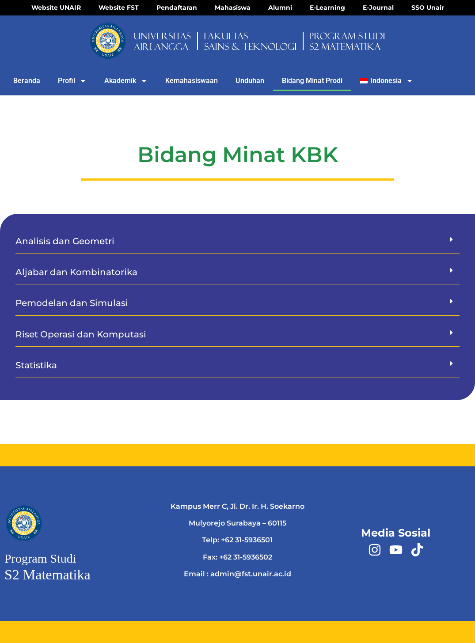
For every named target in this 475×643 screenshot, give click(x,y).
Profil (72, 81)
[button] (237, 241)
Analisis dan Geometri (64, 241)
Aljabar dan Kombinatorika (76, 272)
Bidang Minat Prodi (312, 80)
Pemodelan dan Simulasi (71, 303)
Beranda (26, 80)
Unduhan (250, 80)
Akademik (126, 81)
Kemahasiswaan (191, 80)
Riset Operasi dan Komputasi (80, 334)
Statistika (36, 365)
